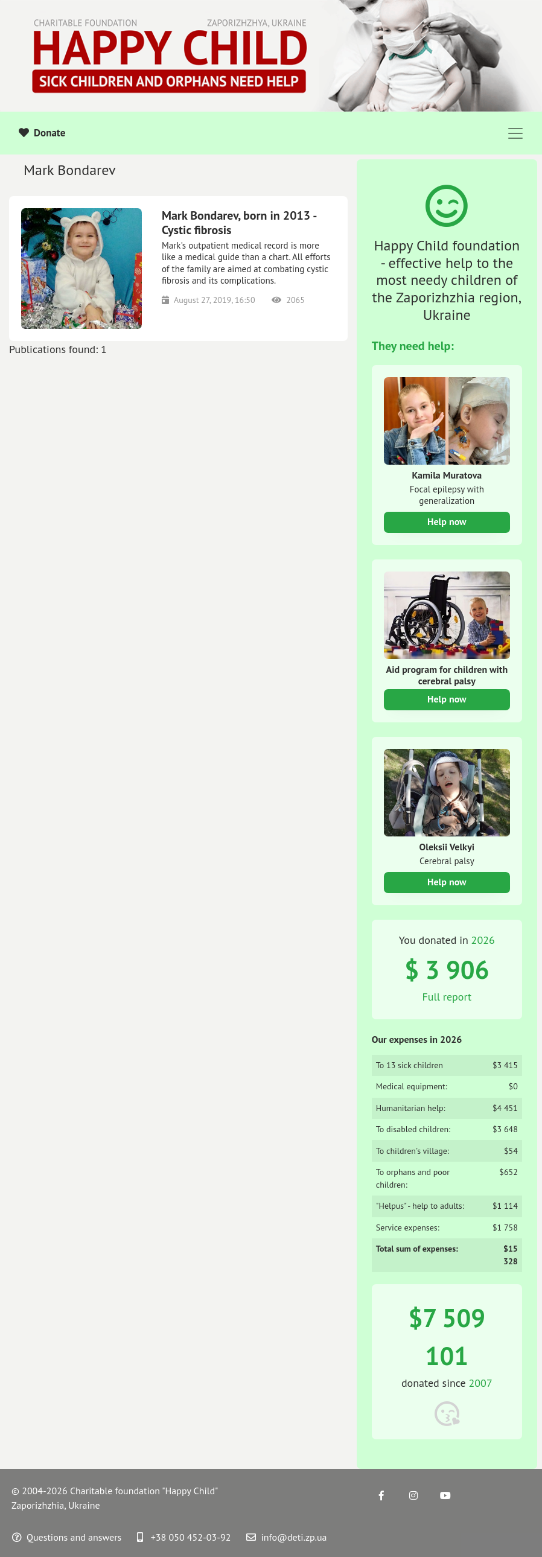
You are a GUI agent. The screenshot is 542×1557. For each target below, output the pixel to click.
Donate (42, 132)
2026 (483, 940)
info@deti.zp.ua (286, 1537)
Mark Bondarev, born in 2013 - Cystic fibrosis (239, 223)
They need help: (413, 346)
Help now (447, 521)
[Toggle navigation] (515, 133)
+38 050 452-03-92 (184, 1537)
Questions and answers (66, 1537)
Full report (446, 997)
